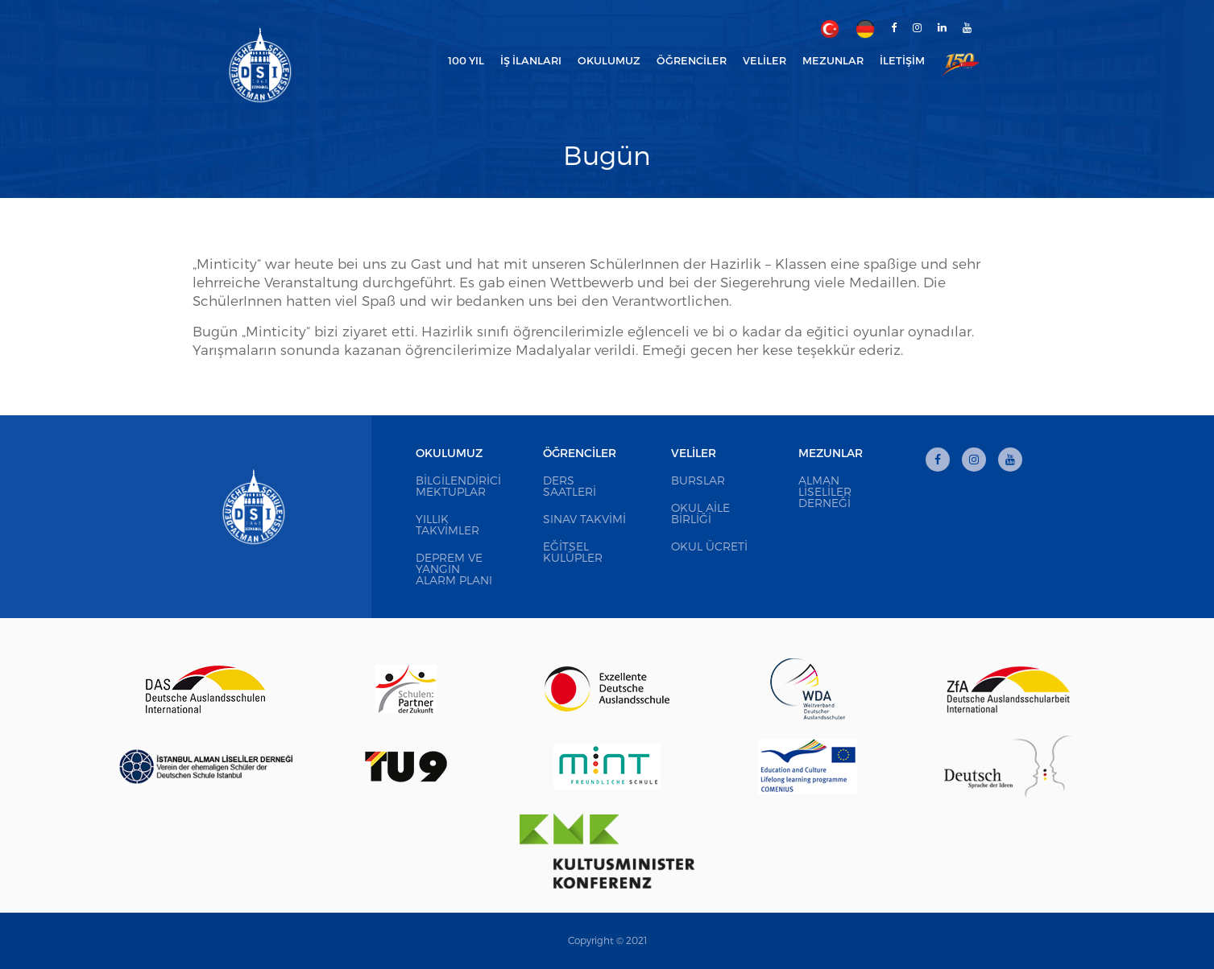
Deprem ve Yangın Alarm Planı (454, 568)
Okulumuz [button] (609, 60)
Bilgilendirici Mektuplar (458, 485)
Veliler (693, 453)
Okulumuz (449, 453)
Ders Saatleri (569, 485)
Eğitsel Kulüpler (573, 551)
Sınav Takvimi (584, 519)
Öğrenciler (579, 453)
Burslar (698, 480)
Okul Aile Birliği (700, 513)
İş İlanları (530, 60)
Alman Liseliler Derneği (824, 491)
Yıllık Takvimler (447, 524)
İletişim (902, 60)
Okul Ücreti (709, 546)
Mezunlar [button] (833, 60)
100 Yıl (466, 60)
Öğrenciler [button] (692, 60)
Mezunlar (830, 453)
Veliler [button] (764, 60)
